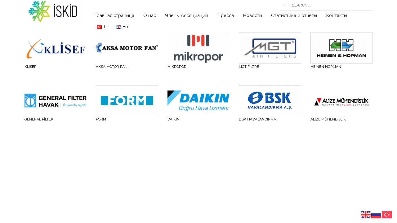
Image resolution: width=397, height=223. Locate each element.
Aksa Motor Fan (111, 66)
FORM (101, 119)
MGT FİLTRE (249, 66)
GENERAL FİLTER (39, 119)
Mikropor (176, 66)
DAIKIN (173, 119)
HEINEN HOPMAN (325, 66)
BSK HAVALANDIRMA (257, 119)
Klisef (30, 66)
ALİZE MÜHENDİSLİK (328, 119)
